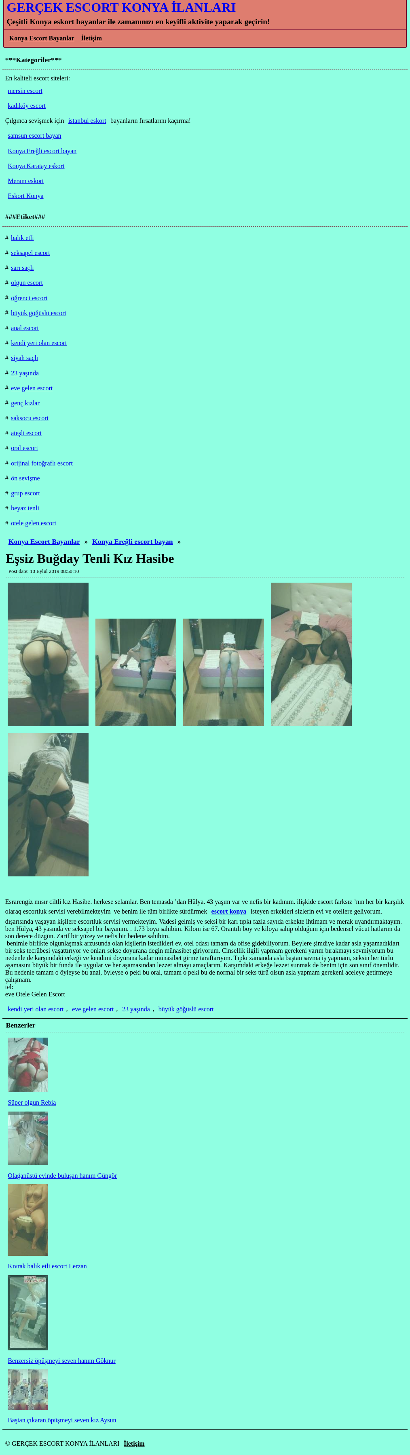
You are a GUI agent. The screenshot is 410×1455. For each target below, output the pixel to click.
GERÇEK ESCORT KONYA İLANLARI (121, 7)
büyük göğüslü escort (186, 1009)
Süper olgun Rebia (32, 1102)
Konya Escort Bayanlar (41, 38)
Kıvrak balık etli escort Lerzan (47, 1266)
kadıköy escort (27, 105)
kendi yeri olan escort (35, 1009)
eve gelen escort (93, 1009)
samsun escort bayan (34, 135)
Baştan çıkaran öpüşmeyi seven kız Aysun (62, 1420)
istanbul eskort (87, 120)
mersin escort (25, 90)
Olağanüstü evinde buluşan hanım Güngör (62, 1175)
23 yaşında (136, 1009)
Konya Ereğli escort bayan (132, 541)
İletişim (91, 38)
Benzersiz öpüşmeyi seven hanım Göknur (62, 1360)
